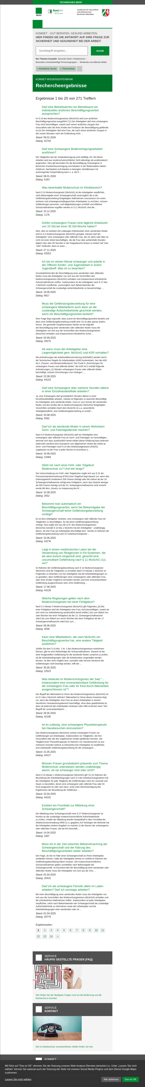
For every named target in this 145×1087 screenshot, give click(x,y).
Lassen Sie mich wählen (18, 1079)
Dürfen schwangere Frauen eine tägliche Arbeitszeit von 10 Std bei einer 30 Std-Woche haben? (74, 224)
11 (102, 930)
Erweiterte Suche (48, 68)
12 (38, 936)
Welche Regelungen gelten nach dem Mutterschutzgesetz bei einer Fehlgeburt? (68, 600)
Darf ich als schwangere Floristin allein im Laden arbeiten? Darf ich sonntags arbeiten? (72, 888)
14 (51, 936)
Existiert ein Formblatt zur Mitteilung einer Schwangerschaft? (68, 807)
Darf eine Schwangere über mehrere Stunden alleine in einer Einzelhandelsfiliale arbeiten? (75, 389)
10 (96, 930)
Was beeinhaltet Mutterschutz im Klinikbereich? (72, 187)
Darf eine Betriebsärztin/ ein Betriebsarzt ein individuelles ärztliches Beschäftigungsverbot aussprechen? (70, 110)
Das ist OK (130, 1079)
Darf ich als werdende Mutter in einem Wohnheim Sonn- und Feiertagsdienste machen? (73, 428)
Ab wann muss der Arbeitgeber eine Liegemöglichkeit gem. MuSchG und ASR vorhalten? (75, 350)
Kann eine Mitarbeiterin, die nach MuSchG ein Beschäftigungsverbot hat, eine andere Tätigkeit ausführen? (72, 640)
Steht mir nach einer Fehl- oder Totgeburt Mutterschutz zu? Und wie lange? (68, 466)
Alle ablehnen (111, 1079)
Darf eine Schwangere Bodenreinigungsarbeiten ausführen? (72, 150)
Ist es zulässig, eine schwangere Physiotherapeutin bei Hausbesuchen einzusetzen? (74, 726)
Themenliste (68, 68)
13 (44, 936)
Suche (100, 51)
